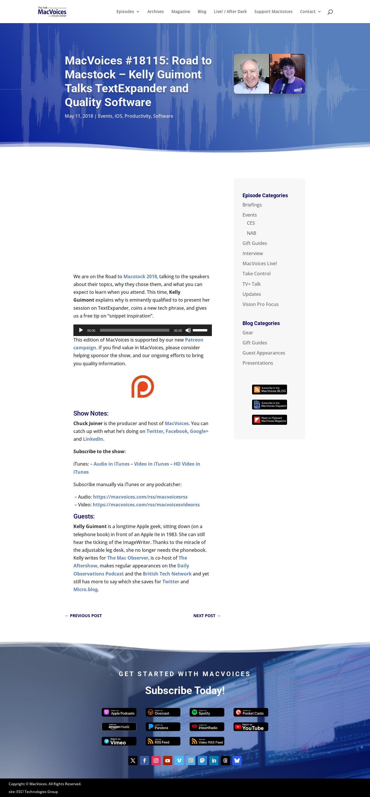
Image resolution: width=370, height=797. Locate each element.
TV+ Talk (252, 284)
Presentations (258, 363)
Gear (248, 332)
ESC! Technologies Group (37, 791)
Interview (253, 253)
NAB (251, 233)
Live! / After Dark (230, 12)
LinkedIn (93, 439)
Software (163, 116)
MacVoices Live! (260, 263)
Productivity (138, 116)
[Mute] (188, 330)
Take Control (257, 273)
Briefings (252, 205)
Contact (308, 12)
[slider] (134, 330)
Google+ (199, 431)
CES (251, 223)
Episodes (125, 12)
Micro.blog (85, 589)
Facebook (177, 431)
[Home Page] (59, 11)
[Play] (81, 330)
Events (105, 116)
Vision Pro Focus (261, 304)
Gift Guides (255, 243)
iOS (118, 116)
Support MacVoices (273, 12)
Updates (252, 294)
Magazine (180, 12)
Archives (155, 12)
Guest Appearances (264, 353)
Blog (202, 12)
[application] (142, 330)
